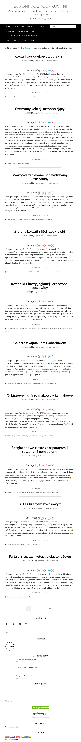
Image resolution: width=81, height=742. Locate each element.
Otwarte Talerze (13, 40)
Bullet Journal (29, 40)
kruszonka (16, 219)
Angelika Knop (39, 60)
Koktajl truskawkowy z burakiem (39, 56)
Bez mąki (28, 328)
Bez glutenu (11, 272)
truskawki (32, 97)
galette (19, 383)
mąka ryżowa (45, 383)
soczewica (68, 328)
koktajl (9, 97)
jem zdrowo (20, 272)
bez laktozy (20, 328)
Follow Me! (8, 701)
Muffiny (40, 436)
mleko (29, 597)
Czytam (35, 31)
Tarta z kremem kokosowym (39, 504)
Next (49, 609)
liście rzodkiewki (36, 272)
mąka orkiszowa (26, 219)
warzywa (42, 219)
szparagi (56, 492)
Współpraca (26, 26)
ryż (33, 597)
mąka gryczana (24, 492)
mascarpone (21, 544)
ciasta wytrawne (12, 492)
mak (23, 436)
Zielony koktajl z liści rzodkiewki (39, 231)
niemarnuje (46, 272)
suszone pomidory (46, 492)
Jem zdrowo (23, 31)
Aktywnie (10, 31)
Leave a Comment (52, 60)
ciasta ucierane (21, 597)
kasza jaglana (51, 328)
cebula (9, 219)
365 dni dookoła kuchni (40, 6)
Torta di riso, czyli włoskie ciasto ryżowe (40, 556)
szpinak (7, 331)
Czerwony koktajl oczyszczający (40, 109)
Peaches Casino (24, 48)
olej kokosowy (49, 436)
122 (42, 609)
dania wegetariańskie (39, 328)
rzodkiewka (55, 272)
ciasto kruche (11, 383)
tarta (40, 544)
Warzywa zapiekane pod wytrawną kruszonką (40, 177)
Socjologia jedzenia (26, 35)
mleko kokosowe (32, 544)
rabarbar (53, 383)
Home (8, 26)
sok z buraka (17, 97)
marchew (35, 219)
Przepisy (38, 26)
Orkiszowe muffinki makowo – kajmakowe (40, 395)
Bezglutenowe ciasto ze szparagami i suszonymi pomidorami (39, 449)
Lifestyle (10, 35)
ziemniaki (49, 219)
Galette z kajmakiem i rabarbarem (39, 343)
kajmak (25, 383)
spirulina (25, 97)
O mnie (16, 26)
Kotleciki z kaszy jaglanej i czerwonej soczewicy (40, 286)
